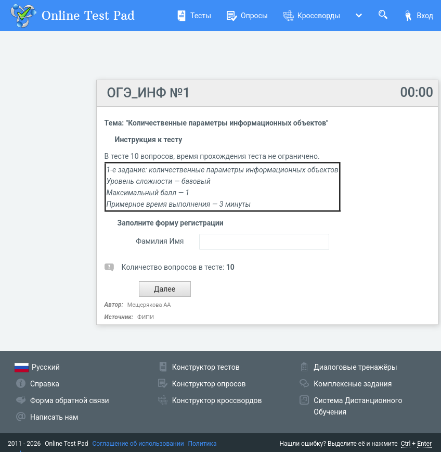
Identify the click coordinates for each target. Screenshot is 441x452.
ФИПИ (145, 317)
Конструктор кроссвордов (217, 400)
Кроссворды (311, 15)
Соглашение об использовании (138, 443)
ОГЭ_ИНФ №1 (148, 93)
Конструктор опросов (209, 384)
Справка (44, 384)
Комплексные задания (353, 384)
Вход (418, 15)
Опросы (247, 15)
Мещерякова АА (149, 305)
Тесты (193, 15)
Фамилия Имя (160, 241)
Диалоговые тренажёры (355, 367)
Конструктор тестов (206, 367)
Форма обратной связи (69, 400)
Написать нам (54, 417)
